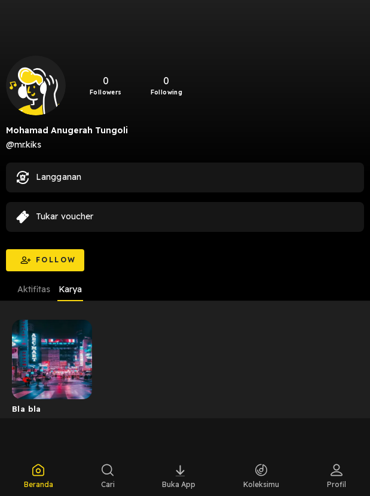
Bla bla (26, 409)
